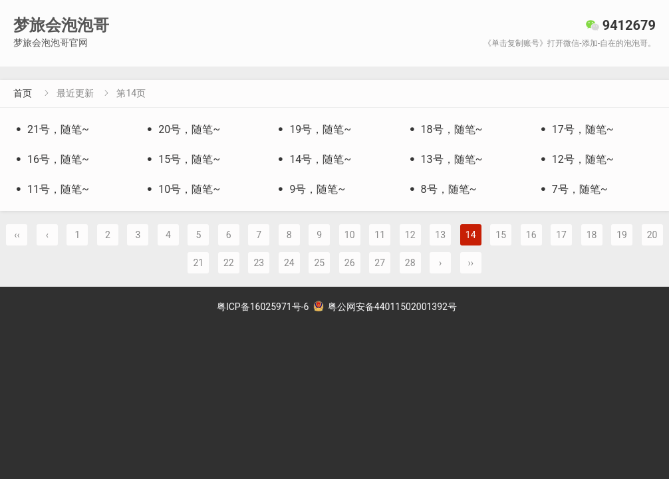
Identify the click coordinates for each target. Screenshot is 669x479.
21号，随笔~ (51, 129)
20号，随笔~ (182, 129)
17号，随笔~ (576, 129)
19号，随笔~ (313, 129)
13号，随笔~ (445, 159)
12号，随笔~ (576, 159)
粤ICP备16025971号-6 (263, 306)
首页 (22, 93)
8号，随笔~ (442, 189)
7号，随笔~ (573, 189)
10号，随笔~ (182, 189)
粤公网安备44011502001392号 (385, 306)
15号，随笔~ (182, 159)
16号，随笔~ (51, 159)
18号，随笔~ (445, 129)
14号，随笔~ (313, 159)
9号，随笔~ (310, 189)
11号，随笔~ (51, 189)
